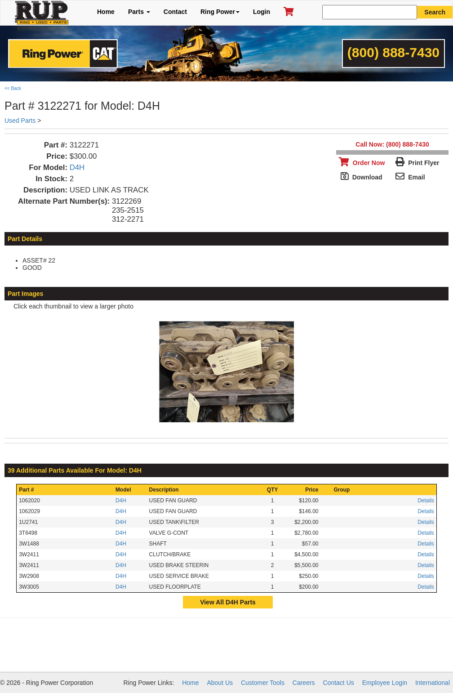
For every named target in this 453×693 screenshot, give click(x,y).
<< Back (12, 88)
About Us (220, 682)
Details (425, 500)
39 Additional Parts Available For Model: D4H (75, 470)
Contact (175, 11)
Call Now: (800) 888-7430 (392, 144)
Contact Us (338, 682)
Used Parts (20, 120)
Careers (304, 682)
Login (261, 11)
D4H (77, 167)
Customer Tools (262, 682)
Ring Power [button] (220, 11)
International (432, 682)
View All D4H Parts (228, 602)
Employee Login (384, 682)
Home (106, 11)
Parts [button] (139, 11)
